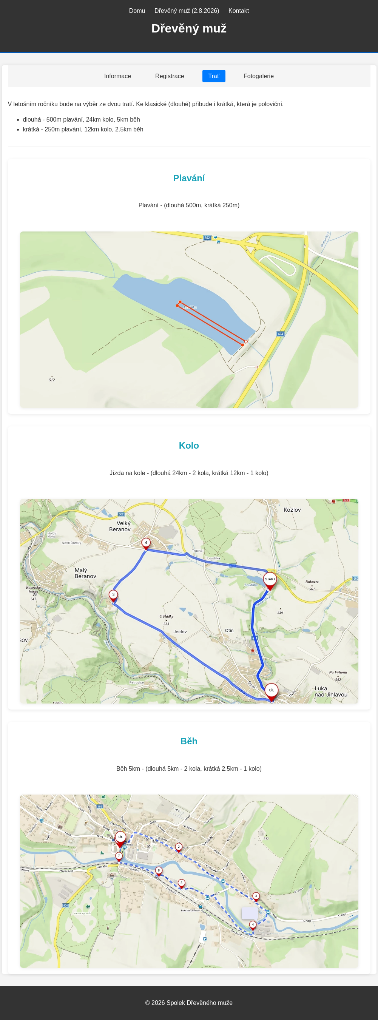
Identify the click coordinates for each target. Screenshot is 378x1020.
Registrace (169, 76)
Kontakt (238, 11)
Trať (213, 76)
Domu (137, 11)
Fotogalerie (259, 76)
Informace (117, 76)
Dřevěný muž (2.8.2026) (186, 11)
